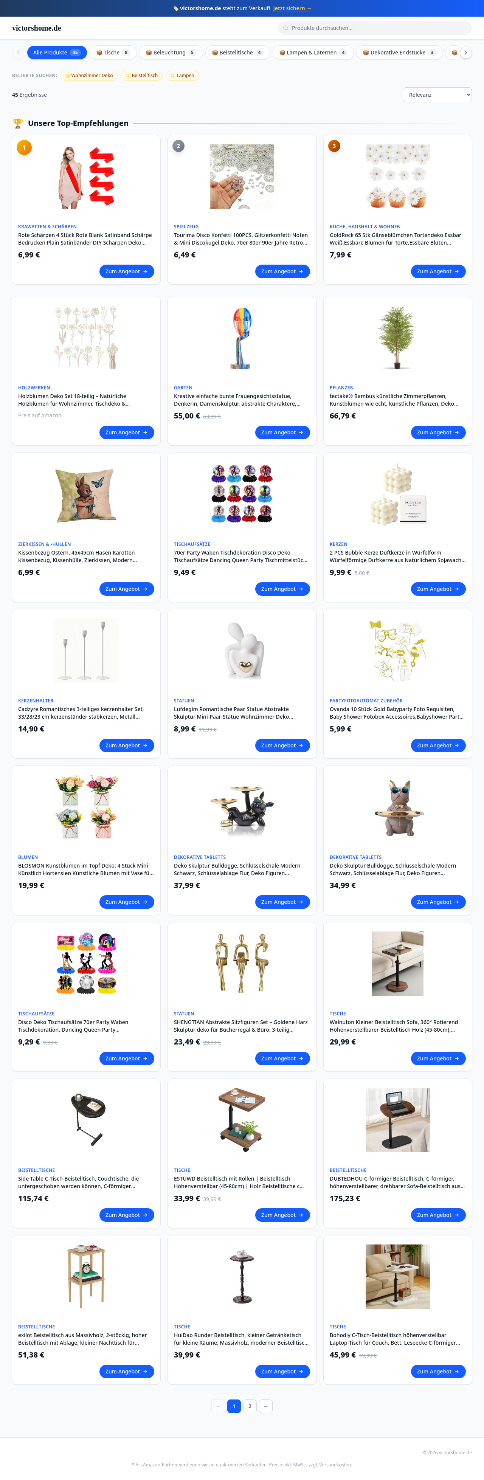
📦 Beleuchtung (171, 52)
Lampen (182, 75)
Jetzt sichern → (292, 8)
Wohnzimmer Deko (89, 75)
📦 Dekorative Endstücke (399, 52)
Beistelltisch (142, 75)
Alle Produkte (57, 52)
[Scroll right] (466, 52)
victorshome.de (36, 28)
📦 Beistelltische (238, 52)
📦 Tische (113, 52)
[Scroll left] (18, 52)
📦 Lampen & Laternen (313, 52)
